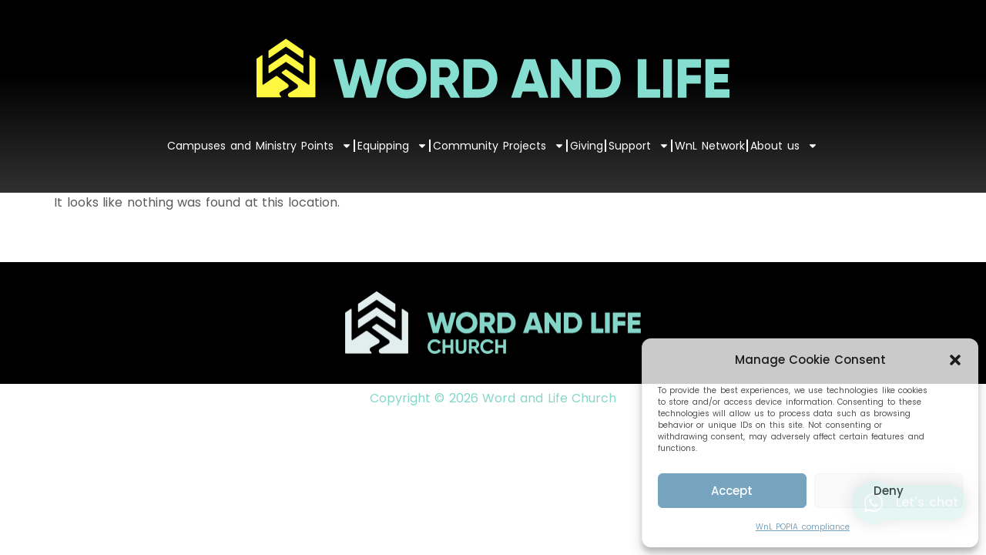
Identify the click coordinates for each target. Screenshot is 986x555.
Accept (732, 491)
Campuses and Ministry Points (259, 145)
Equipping (392, 145)
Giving (586, 145)
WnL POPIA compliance (803, 527)
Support (639, 145)
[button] (955, 360)
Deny (889, 491)
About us (784, 145)
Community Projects (499, 145)
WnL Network (710, 145)
